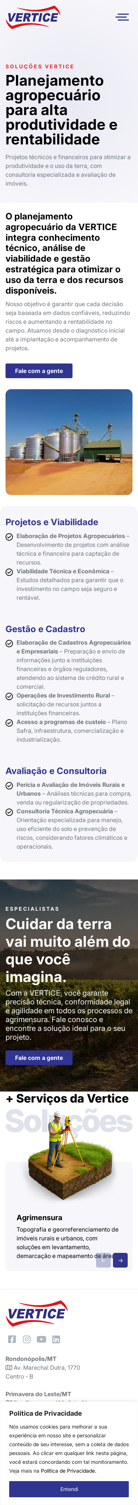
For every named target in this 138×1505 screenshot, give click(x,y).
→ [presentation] (120, 1260)
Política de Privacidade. (68, 1471)
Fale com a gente (39, 371)
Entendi (69, 1489)
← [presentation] (103, 1260)
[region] (69, 1453)
